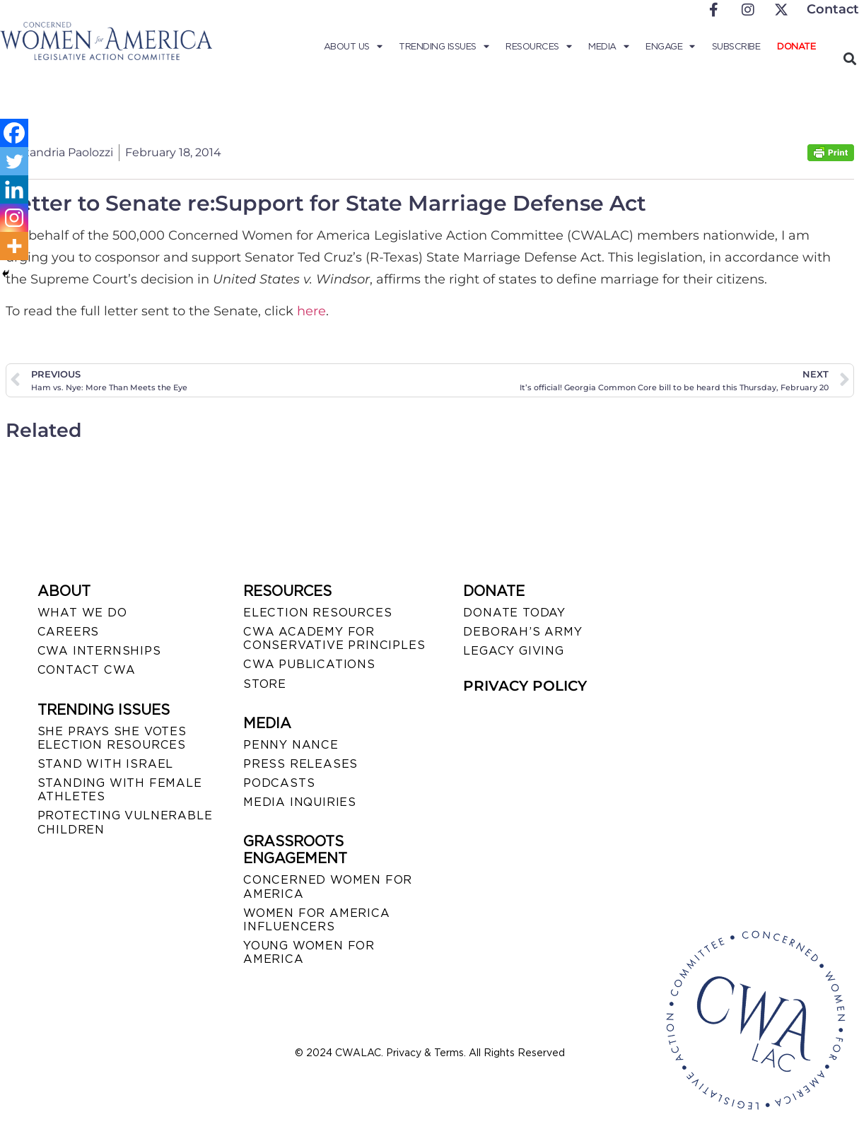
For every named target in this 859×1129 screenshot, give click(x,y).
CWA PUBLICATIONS (309, 664)
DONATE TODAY (514, 612)
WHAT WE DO (82, 612)
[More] (14, 246)
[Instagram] (14, 218)
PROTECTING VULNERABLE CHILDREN (125, 822)
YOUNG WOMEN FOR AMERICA (309, 952)
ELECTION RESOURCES (317, 612)
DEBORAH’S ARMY (522, 631)
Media (608, 46)
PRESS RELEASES (300, 764)
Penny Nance (291, 744)
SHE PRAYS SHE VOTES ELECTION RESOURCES (112, 738)
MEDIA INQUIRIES (299, 802)
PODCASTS (279, 783)
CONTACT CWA (86, 670)
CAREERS (68, 631)
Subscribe (736, 46)
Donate (796, 46)
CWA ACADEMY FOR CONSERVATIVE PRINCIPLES (334, 638)
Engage (670, 46)
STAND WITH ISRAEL (105, 764)
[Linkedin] (14, 189)
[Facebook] (14, 133)
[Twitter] (14, 161)
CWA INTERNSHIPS (99, 650)
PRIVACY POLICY (525, 685)
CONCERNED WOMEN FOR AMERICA (327, 886)
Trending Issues (444, 46)
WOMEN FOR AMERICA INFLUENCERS (316, 919)
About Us (353, 46)
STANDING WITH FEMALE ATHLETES (119, 789)
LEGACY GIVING (513, 650)
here (311, 311)
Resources (538, 46)
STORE (264, 684)
